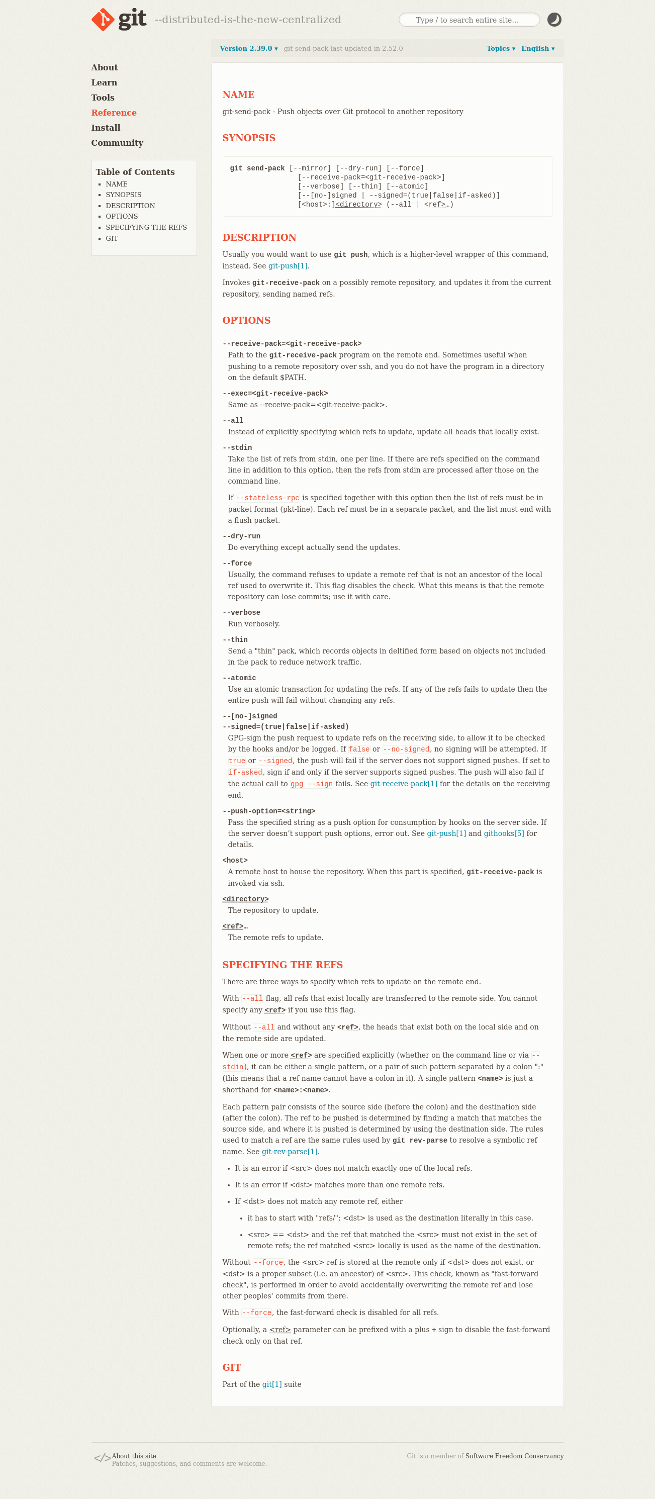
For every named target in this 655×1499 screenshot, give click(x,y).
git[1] (272, 1384)
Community (117, 143)
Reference (114, 113)
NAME (117, 184)
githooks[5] (504, 833)
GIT (112, 238)
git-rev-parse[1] (290, 1152)
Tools (103, 98)
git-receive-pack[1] (404, 784)
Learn (104, 82)
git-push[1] (288, 266)
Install (106, 128)
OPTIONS (122, 216)
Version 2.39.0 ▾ (249, 48)
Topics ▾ (501, 48)
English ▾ (537, 48)
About (104, 67)
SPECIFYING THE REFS (147, 227)
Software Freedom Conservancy (514, 1456)
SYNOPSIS (124, 195)
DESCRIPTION (130, 206)
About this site (134, 1456)
